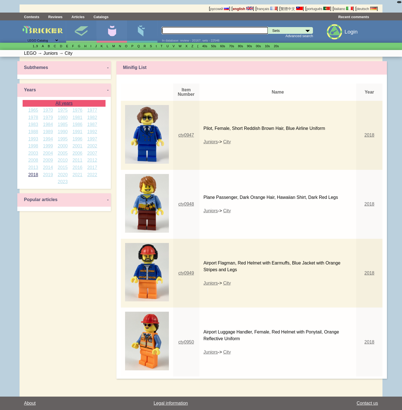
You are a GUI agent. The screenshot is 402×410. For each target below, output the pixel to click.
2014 (48, 167)
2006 (78, 153)
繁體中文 (292, 9)
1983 (33, 124)
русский (219, 9)
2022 (92, 174)
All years (64, 103)
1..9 (35, 46)
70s (231, 46)
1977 (92, 110)
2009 (48, 160)
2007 (92, 153)
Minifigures (112, 31)
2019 (48, 174)
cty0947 (186, 135)
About (30, 403)
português (318, 9)
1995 (63, 139)
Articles (78, 17)
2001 (78, 146)
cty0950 (186, 342)
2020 (63, 174)
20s (276, 46)
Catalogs (101, 17)
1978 (33, 117)
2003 (33, 153)
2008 (33, 160)
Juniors (211, 141)
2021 (78, 174)
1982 (92, 117)
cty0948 (186, 204)
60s (222, 46)
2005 (63, 153)
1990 (63, 131)
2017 (92, 167)
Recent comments (353, 17)
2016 (78, 167)
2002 (92, 146)
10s (267, 46)
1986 (78, 124)
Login (351, 32)
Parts (142, 31)
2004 (48, 153)
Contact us (367, 403)
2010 (63, 160)
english (243, 9)
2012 (92, 160)
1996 (78, 139)
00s (258, 46)
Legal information (171, 403)
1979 (48, 117)
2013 (33, 167)
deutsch (366, 9)
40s (204, 46)
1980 (63, 117)
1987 (92, 124)
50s (213, 46)
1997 (92, 139)
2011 (78, 160)
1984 (48, 124)
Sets (81, 31)
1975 (63, 110)
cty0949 (186, 273)
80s (240, 46)
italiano (343, 9)
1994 (48, 139)
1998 (33, 146)
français (267, 9)
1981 (78, 117)
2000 (63, 146)
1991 (78, 131)
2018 (33, 174)
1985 (63, 124)
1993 (33, 139)
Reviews (55, 17)
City (227, 141)
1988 (33, 131)
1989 (48, 131)
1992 (92, 131)
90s (249, 46)
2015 (63, 167)
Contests (31, 17)
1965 (33, 110)
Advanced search (299, 36)
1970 (48, 110)
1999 (48, 146)
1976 (78, 110)
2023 (63, 181)
